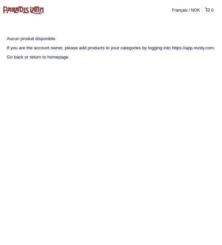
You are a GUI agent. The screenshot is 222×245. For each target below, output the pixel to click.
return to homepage (49, 57)
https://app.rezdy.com (193, 47)
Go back (15, 57)
